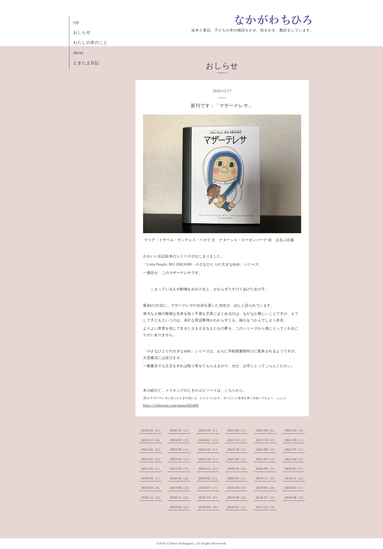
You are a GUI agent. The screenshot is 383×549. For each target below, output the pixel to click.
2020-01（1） (237, 478)
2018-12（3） (151, 497)
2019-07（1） (209, 488)
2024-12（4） (151, 440)
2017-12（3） (266, 507)
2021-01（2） (180, 468)
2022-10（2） (237, 449)
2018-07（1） (266, 497)
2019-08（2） (180, 488)
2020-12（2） (209, 468)
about (78, 53)
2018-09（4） (237, 497)
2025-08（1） (209, 430)
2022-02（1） (180, 459)
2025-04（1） (266, 430)
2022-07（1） (295, 449)
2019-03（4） (266, 488)
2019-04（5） (237, 488)
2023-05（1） (180, 449)
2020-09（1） (266, 468)
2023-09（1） (295, 440)
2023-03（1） (209, 449)
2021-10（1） (209, 459)
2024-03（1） (180, 440)
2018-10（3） (209, 497)
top (76, 22)
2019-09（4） (151, 488)
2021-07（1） (266, 459)
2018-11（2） (180, 497)
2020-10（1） (237, 468)
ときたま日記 (86, 63)
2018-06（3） (295, 497)
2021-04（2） (295, 459)
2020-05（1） (151, 478)
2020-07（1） (295, 468)
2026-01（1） (180, 430)
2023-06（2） (151, 449)
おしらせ (82, 32)
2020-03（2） (180, 478)
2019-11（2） (295, 478)
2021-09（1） (237, 459)
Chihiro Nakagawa (180, 543)
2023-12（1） (237, 440)
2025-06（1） (237, 430)
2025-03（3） (295, 430)
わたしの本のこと (90, 42)
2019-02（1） (295, 488)
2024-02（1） (209, 440)
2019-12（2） (266, 478)
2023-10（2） (266, 440)
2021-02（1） (151, 468)
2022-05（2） (151, 459)
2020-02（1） (209, 478)
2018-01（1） (237, 507)
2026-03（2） (151, 430)
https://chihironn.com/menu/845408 (171, 405)
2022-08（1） (266, 449)
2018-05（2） (180, 507)
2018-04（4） (209, 507)
